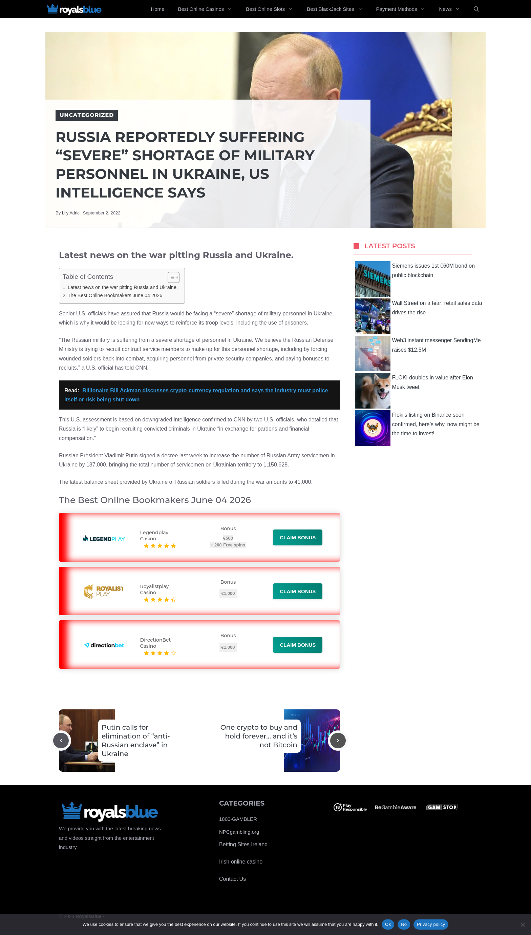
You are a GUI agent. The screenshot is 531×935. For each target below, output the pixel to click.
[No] (522, 924)
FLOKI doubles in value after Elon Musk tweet (414, 391)
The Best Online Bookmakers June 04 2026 (115, 295)
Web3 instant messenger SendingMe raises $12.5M (418, 353)
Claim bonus (298, 537)
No (404, 924)
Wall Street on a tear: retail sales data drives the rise (418, 316)
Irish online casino (240, 862)
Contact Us (232, 879)
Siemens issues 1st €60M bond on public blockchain (415, 279)
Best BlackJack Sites (338, 9)
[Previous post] (61, 740)
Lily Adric (71, 212)
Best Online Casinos (208, 9)
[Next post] (338, 740)
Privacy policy (431, 924)
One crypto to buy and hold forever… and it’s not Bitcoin (258, 736)
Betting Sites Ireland (243, 844)
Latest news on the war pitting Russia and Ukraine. (123, 287)
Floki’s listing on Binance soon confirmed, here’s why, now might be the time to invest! (417, 428)
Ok (388, 924)
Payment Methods (404, 9)
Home (157, 9)
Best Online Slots (273, 9)
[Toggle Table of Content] (170, 277)
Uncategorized (87, 115)
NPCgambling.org (239, 832)
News (453, 9)
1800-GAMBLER (238, 819)
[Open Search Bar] (476, 9)
